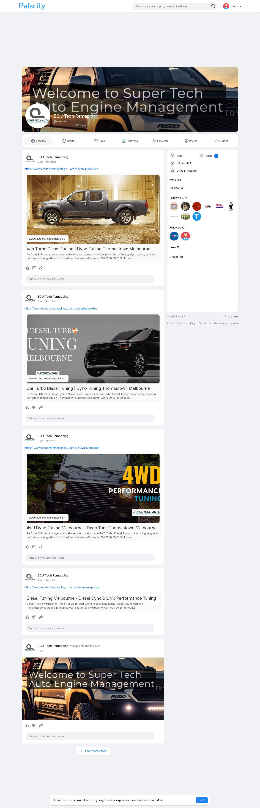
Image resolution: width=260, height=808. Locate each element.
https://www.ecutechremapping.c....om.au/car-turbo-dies (60, 308)
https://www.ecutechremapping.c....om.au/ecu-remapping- (61, 587)
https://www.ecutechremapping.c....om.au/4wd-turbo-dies (61, 448)
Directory (182, 323)
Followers (175, 227)
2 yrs (40, 161)
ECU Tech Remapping (76, 116)
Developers (220, 323)
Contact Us (204, 323)
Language (231, 316)
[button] (175, 6)
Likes (173, 247)
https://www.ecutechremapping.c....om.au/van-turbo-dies (61, 169)
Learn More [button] (156, 800)
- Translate (50, 161)
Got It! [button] (202, 800)
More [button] (234, 323)
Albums (174, 187)
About (170, 323)
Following (175, 197)
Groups (174, 256)
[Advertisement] (130, 42)
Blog (192, 323)
